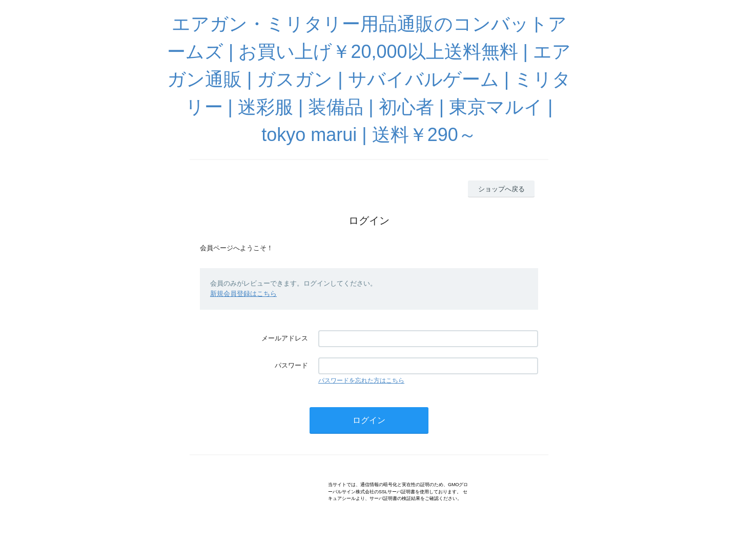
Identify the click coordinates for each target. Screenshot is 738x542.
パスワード (291, 365)
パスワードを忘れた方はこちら (361, 380)
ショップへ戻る (501, 189)
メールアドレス (284, 338)
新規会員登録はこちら (243, 293)
